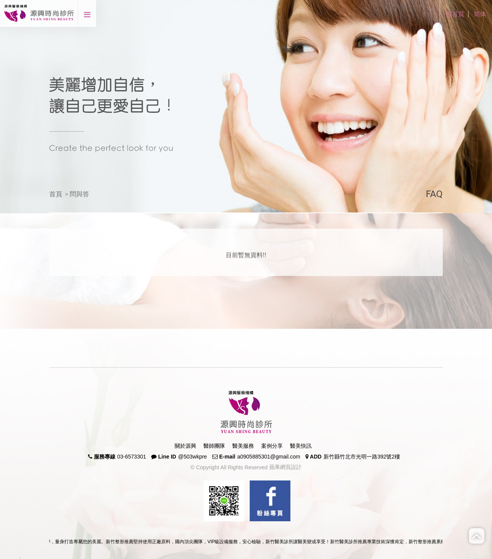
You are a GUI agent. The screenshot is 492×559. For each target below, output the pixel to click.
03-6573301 (131, 457)
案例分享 (272, 446)
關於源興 (185, 446)
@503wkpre (192, 457)
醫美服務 (243, 446)
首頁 (55, 194)
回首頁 (455, 14)
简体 (480, 14)
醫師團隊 (214, 446)
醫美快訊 (301, 446)
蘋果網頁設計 (285, 467)
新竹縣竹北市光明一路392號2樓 (362, 457)
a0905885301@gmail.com (268, 457)
